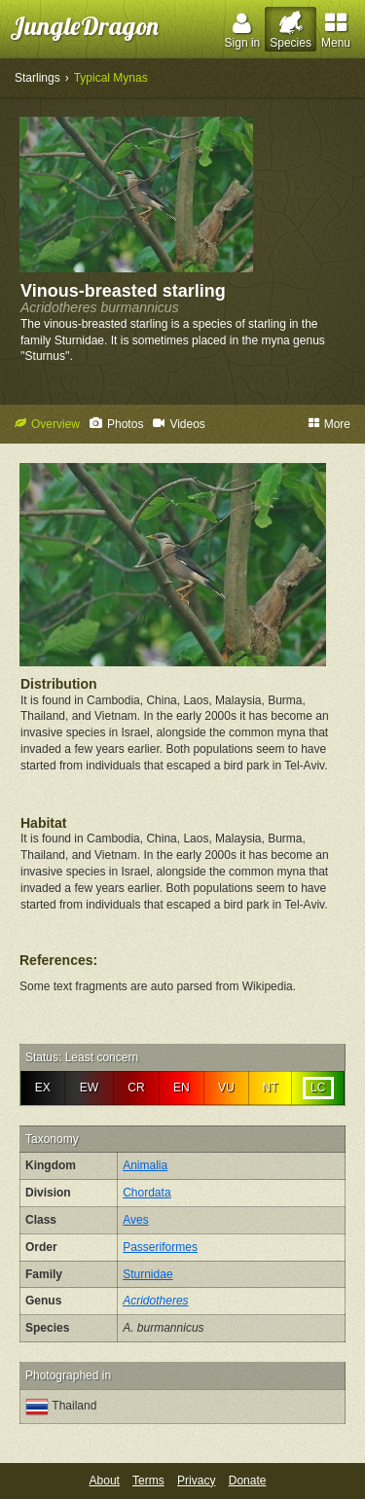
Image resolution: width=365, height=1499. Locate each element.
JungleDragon (84, 26)
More (329, 424)
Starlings (37, 78)
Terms (148, 1480)
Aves (135, 1220)
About (105, 1480)
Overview (47, 424)
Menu (335, 31)
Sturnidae (147, 1274)
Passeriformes (160, 1247)
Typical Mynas (111, 78)
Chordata (146, 1192)
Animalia (145, 1165)
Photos (116, 424)
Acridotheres (155, 1300)
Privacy (196, 1480)
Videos (178, 424)
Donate (248, 1480)
